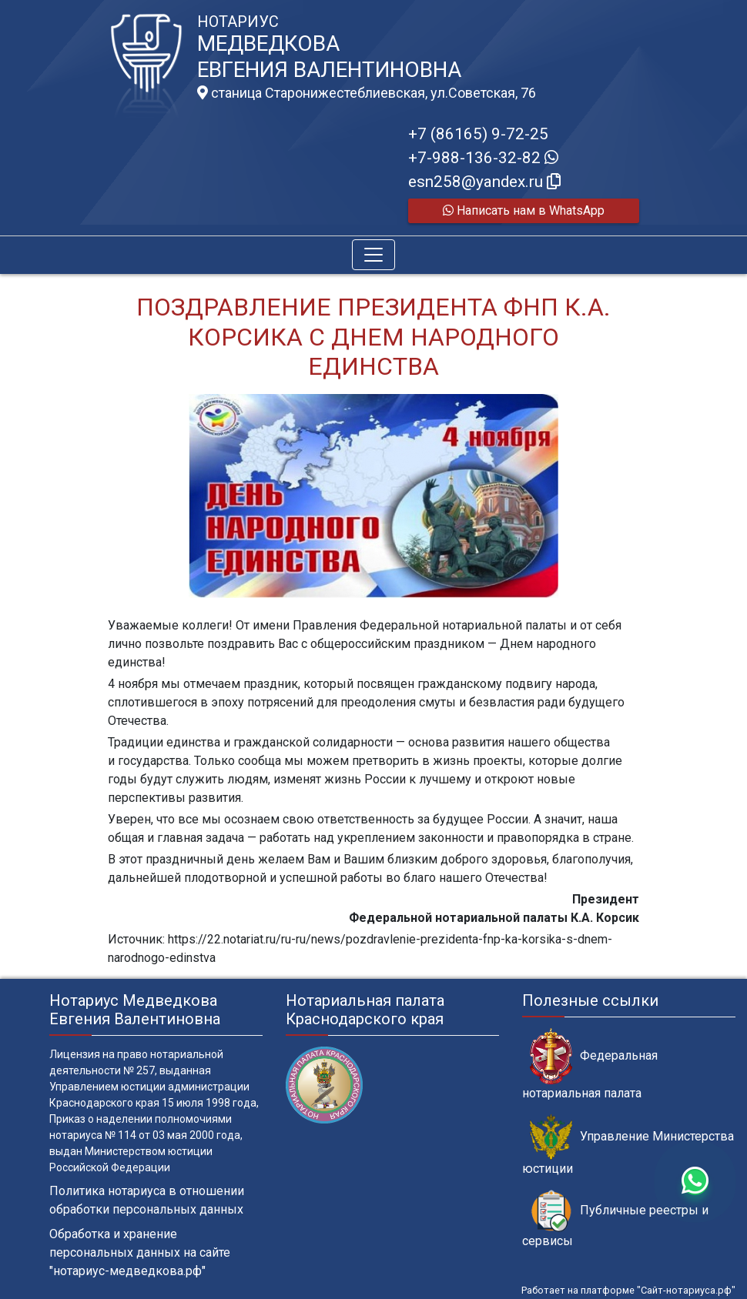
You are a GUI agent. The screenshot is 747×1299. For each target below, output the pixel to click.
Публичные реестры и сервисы (615, 1219)
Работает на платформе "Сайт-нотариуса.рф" (628, 1290)
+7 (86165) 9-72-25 (478, 134)
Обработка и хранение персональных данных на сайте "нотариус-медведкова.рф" (139, 1252)
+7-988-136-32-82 (483, 158)
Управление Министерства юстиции (628, 1145)
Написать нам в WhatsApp (524, 210)
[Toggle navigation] (373, 254)
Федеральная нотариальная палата (590, 1064)
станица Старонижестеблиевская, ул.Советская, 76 (366, 93)
